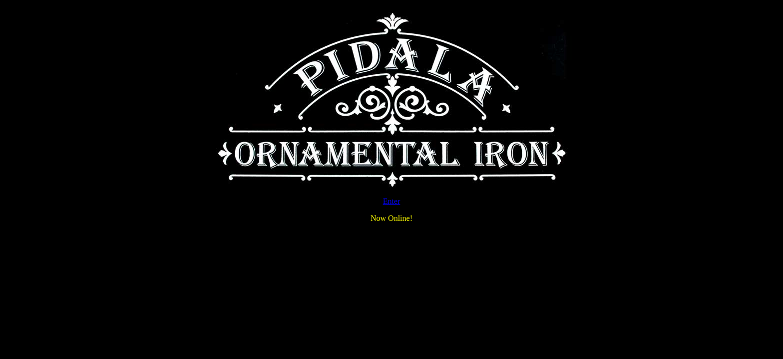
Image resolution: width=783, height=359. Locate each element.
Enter (391, 201)
